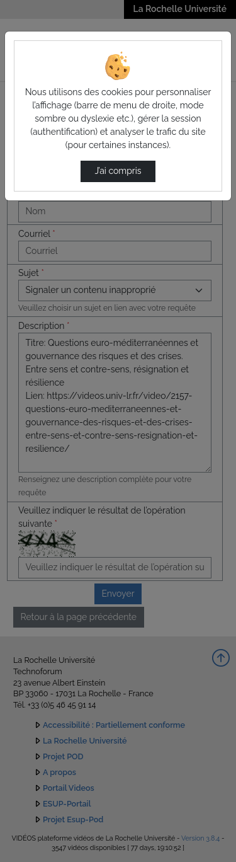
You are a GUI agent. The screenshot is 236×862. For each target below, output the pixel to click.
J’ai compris (117, 171)
